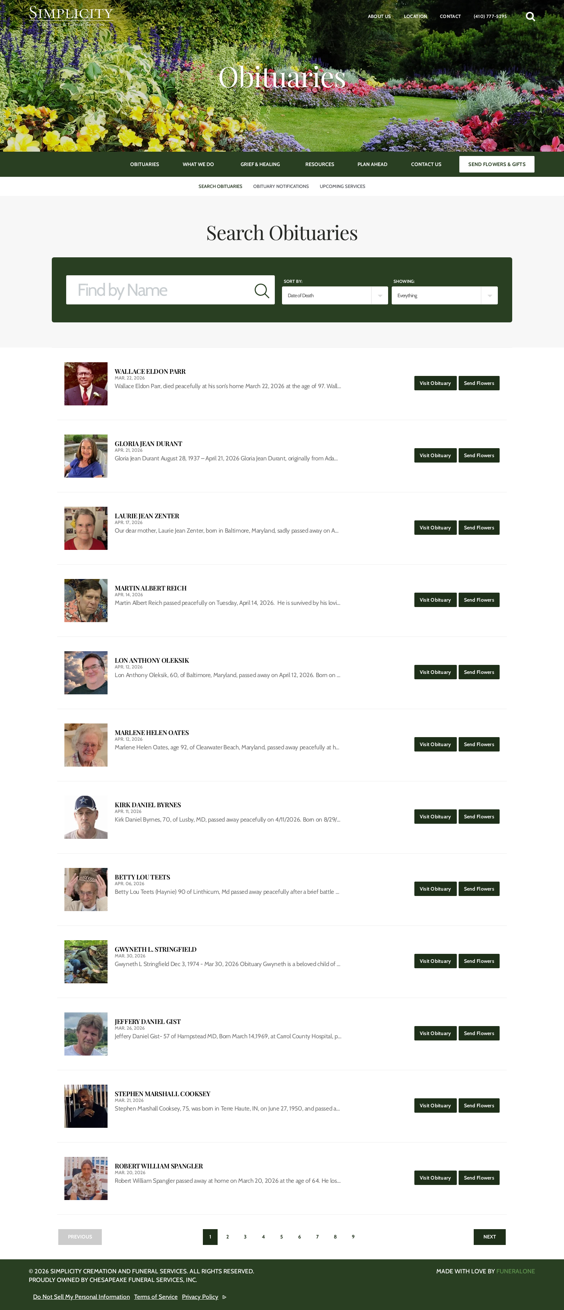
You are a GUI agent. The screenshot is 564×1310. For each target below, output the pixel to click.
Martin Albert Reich (150, 588)
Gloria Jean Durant (148, 443)
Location (415, 16)
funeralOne (515, 1271)
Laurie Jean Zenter (147, 516)
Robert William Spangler (159, 1166)
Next (489, 1236)
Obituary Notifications (281, 186)
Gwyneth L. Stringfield (156, 949)
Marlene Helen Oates (151, 732)
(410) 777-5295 (490, 16)
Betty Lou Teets (142, 877)
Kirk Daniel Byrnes (148, 805)
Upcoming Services (342, 186)
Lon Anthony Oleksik (152, 660)
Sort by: (293, 281)
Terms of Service (156, 1296)
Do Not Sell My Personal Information (81, 1296)
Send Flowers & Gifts (497, 164)
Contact (450, 16)
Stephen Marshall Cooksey (162, 1094)
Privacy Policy (200, 1296)
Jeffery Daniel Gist (148, 1021)
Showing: (404, 281)
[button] (530, 16)
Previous (80, 1236)
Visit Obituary (438, 381)
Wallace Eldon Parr (150, 371)
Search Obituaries (220, 186)
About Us (379, 16)
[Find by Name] (158, 289)
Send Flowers (482, 381)
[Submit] (262, 289)
